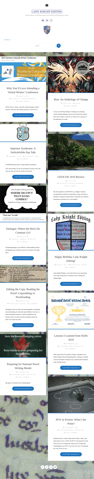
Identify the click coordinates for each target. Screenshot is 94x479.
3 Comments (34, 304)
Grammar (22, 239)
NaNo (37, 156)
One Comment (24, 159)
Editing (78, 103)
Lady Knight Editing (47, 11)
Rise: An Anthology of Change (71, 99)
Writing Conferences (28, 99)
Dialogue (14, 239)
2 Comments (71, 349)
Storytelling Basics (66, 430)
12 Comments (23, 242)
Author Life (15, 99)
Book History (75, 265)
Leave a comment (24, 101)
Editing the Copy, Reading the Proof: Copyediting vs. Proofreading (23, 293)
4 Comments (71, 267)
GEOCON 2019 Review (70, 177)
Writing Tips (31, 239)
